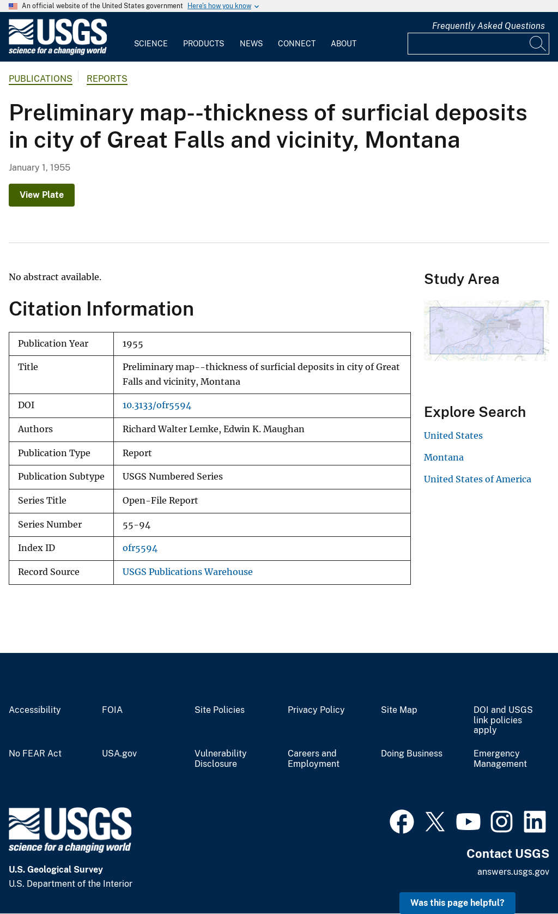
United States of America (477, 479)
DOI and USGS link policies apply (503, 720)
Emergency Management (500, 759)
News (251, 43)
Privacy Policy (316, 710)
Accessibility (35, 710)
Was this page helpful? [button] (457, 903)
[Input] (478, 44)
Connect (297, 43)
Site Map (399, 710)
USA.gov (119, 754)
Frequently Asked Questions (488, 26)
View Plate (42, 195)
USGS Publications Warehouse (188, 572)
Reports (107, 79)
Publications (40, 79)
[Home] (58, 52)
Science (151, 43)
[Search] (538, 44)
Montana (444, 457)
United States (453, 435)
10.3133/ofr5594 (157, 405)
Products (203, 43)
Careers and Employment (313, 759)
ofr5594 (140, 548)
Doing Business (411, 754)
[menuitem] (150, 37)
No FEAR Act (35, 754)
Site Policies (220, 710)
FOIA (112, 710)
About (343, 43)
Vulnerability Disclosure (221, 759)
